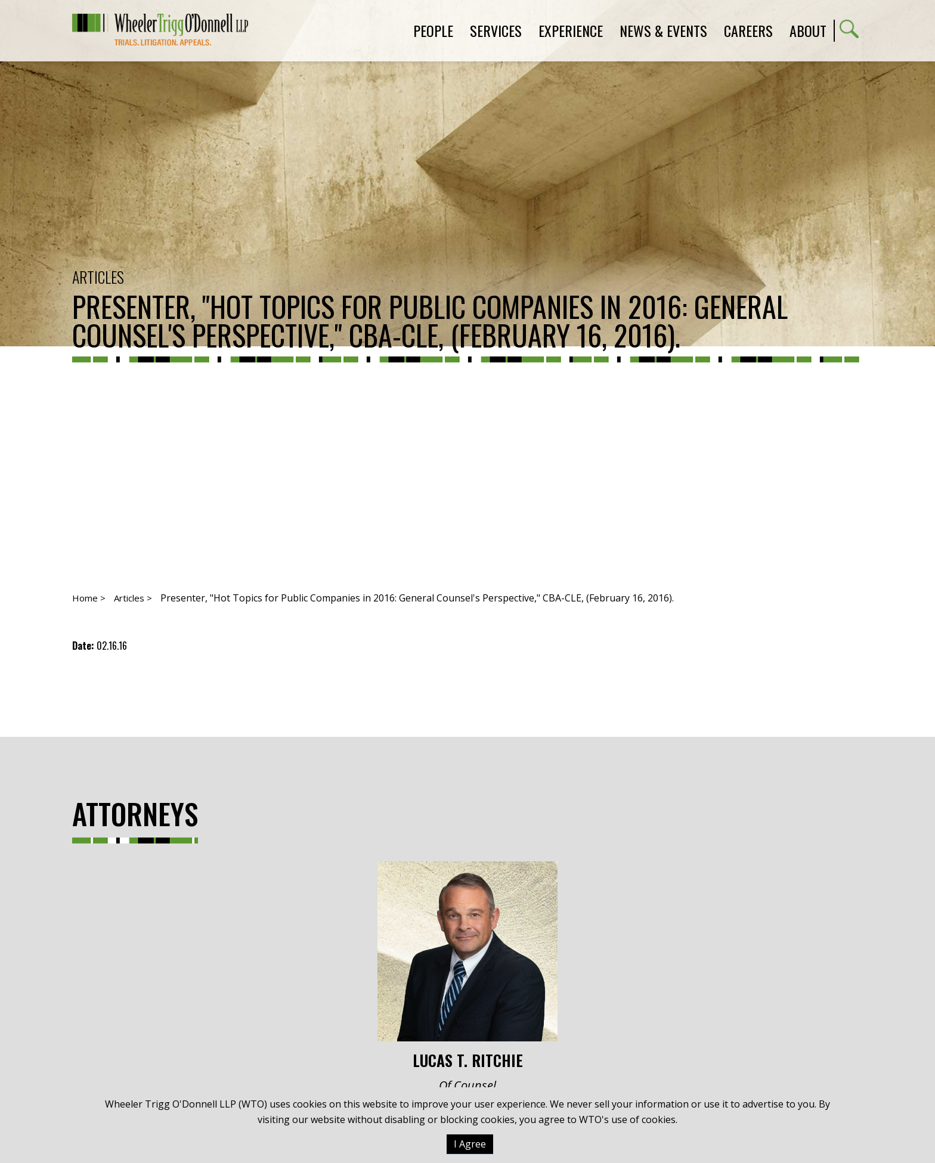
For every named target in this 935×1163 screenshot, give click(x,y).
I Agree (470, 1143)
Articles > (133, 598)
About (808, 30)
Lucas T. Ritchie (467, 965)
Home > (89, 598)
